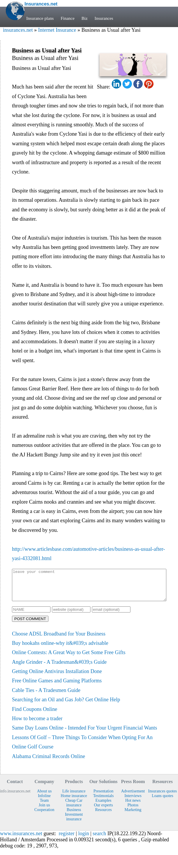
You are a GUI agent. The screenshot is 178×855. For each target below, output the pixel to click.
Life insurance (73, 797)
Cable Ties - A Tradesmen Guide (46, 696)
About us (44, 797)
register (66, 839)
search (99, 839)
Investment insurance (74, 822)
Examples (103, 806)
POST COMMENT (30, 625)
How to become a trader (37, 724)
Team (44, 806)
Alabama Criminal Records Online (48, 762)
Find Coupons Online (34, 715)
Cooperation (44, 816)
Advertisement (133, 797)
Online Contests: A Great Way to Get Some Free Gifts (68, 658)
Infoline (44, 802)
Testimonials (103, 802)
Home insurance (74, 802)
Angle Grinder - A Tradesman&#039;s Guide (59, 668)
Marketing (133, 816)
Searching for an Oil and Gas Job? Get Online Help (66, 706)
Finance (68, 18)
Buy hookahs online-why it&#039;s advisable (60, 649)
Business (74, 816)
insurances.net (18, 30)
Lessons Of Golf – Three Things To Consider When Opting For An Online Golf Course (82, 748)
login (83, 839)
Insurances (104, 18)
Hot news (133, 806)
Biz (85, 18)
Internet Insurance (57, 30)
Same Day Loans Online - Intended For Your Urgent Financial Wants (84, 734)
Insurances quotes (162, 797)
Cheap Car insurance (74, 808)
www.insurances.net (21, 839)
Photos (133, 811)
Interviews (132, 802)
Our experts (103, 811)
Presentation (103, 797)
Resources (103, 816)
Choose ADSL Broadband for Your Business (58, 640)
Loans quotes (162, 802)
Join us (44, 811)
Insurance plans (40, 18)
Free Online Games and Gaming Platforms (57, 687)
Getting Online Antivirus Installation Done (57, 677)
